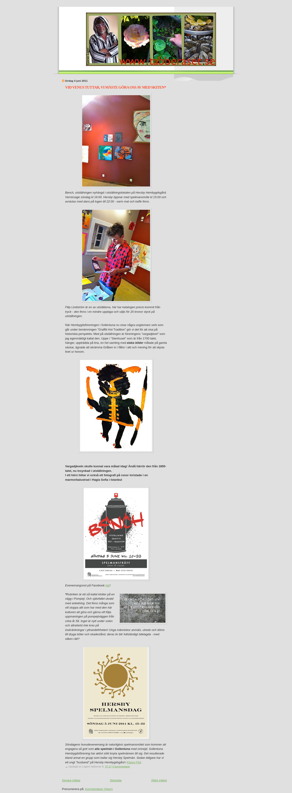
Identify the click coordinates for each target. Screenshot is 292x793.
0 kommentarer (121, 766)
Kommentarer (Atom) (99, 789)
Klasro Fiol (134, 762)
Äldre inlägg (159, 780)
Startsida (116, 780)
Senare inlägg (71, 780)
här (107, 585)
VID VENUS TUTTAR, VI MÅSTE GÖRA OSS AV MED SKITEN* (115, 87)
